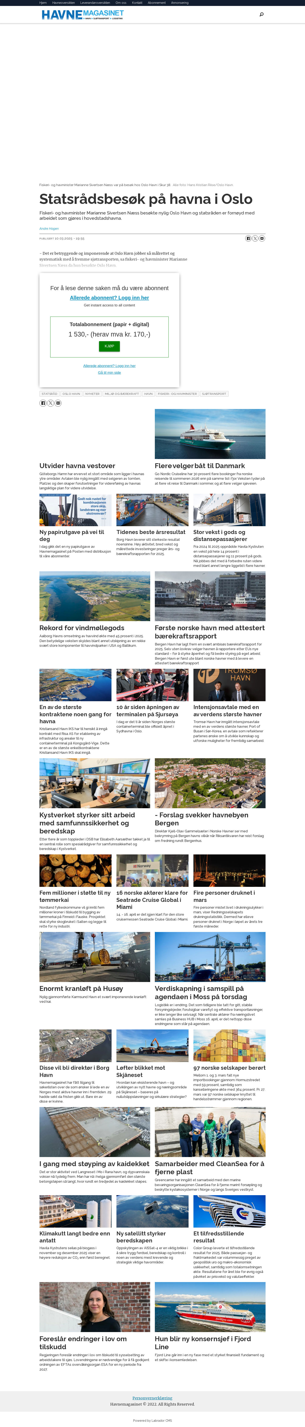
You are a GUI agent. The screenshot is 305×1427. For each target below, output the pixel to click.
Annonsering (180, 2)
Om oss (121, 2)
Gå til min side (109, 373)
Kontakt (137, 2)
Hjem (43, 2)
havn (148, 393)
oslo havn (71, 393)
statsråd (49, 393)
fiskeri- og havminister (177, 393)
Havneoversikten (63, 2)
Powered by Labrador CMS (152, 1420)
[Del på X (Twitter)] (255, 238)
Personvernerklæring (152, 1398)
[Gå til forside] (83, 14)
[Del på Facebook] (248, 238)
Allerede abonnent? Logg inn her (109, 297)
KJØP (109, 346)
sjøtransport (214, 393)
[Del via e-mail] (262, 238)
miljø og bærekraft (122, 393)
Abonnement (157, 2)
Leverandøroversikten (95, 2)
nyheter (92, 393)
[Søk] (261, 14)
